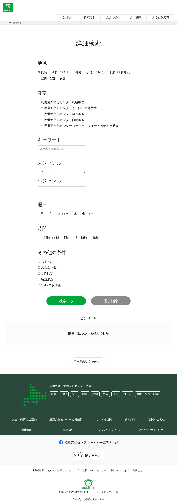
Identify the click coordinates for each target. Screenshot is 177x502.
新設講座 (47, 279)
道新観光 (137, 470)
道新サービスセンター (94, 470)
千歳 (112, 72)
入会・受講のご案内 (24, 419)
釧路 (78, 72)
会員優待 (135, 17)
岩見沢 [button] (127, 394)
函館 (55, 72)
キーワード (49, 140)
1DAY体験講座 (51, 285)
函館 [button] (64, 394)
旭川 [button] (74, 394)
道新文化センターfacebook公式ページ (88, 442)
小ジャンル (50, 181)
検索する (66, 301)
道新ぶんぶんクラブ (68, 470)
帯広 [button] (105, 394)
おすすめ (47, 261)
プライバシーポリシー (151, 429)
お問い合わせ (156, 419)
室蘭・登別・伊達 (53, 78)
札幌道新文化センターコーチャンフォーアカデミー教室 (80, 126)
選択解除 (111, 301)
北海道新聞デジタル (43, 470)
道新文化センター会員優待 (66, 419)
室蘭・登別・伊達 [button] (148, 394)
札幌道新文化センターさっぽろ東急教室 (69, 108)
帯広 (101, 72)
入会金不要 (49, 267)
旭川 (66, 72)
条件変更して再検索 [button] (88, 361)
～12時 (45, 237)
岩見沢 (125, 72)
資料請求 (89, 17)
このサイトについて (109, 429)
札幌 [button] (54, 394)
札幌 (44, 72)
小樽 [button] (95, 394)
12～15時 (62, 237)
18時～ (97, 237)
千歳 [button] (116, 394)
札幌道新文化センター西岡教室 (63, 120)
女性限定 (47, 273)
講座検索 (67, 17)
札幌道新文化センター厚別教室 (63, 114)
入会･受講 (112, 17)
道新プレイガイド (119, 470)
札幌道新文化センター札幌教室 (63, 102)
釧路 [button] (85, 394)
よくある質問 (160, 17)
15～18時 (80, 237)
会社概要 (26, 429)
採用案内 (68, 429)
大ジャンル (50, 163)
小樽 (89, 72)
